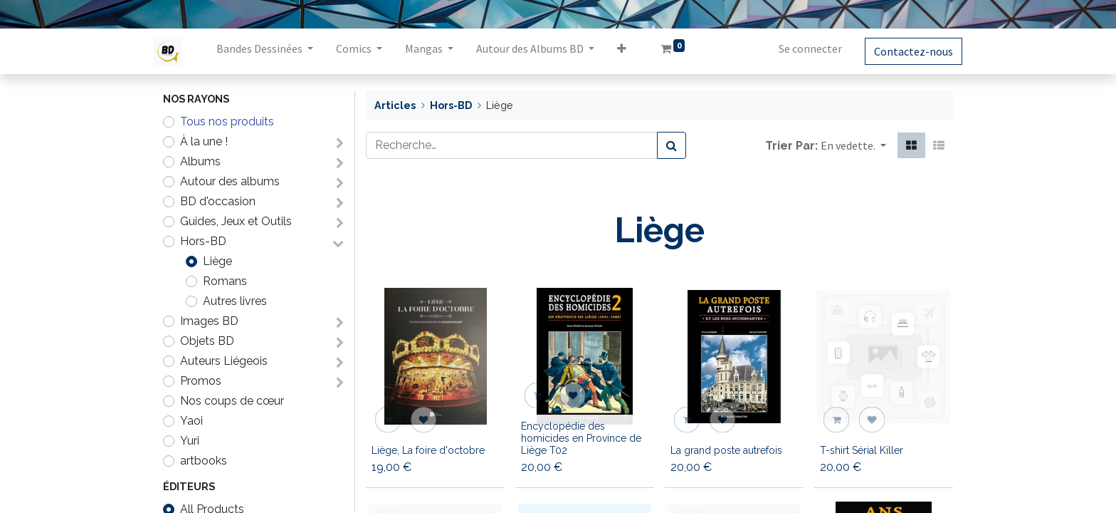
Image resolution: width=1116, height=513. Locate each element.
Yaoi (191, 421)
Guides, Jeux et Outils (236, 221)
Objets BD (207, 341)
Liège (217, 261)
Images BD (209, 321)
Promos (200, 381)
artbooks (203, 460)
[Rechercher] (671, 145)
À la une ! (204, 141)
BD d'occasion (218, 201)
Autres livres (235, 301)
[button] (631, 51)
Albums (200, 161)
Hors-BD (203, 241)
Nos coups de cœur (232, 401)
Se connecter (801, 48)
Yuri (189, 440)
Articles (395, 105)
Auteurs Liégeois (224, 361)
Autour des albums (230, 181)
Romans (225, 281)
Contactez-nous (904, 51)
